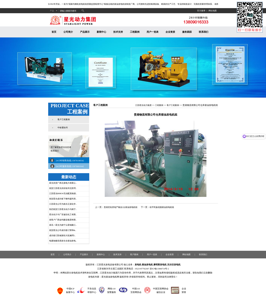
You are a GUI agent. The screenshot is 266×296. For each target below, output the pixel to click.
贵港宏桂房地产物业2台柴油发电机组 (120, 207)
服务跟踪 (187, 32)
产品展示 (85, 32)
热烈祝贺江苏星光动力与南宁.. (63, 209)
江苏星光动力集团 (143, 105)
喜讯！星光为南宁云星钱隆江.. (63, 225)
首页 (54, 32)
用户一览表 (152, 32)
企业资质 (170, 32)
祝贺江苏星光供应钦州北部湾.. (63, 188)
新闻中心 (101, 32)
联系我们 (203, 32)
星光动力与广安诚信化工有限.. (63, 214)
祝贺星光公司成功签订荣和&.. (62, 230)
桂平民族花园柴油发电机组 (162, 207)
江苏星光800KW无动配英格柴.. (63, 193)
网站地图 (212, 10)
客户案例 (134, 254)
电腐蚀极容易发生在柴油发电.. (63, 241)
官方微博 (201, 10)
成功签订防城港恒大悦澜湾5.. (62, 235)
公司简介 (68, 32)
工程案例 (134, 32)
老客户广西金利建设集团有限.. (63, 220)
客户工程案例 (64, 119)
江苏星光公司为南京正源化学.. (63, 204)
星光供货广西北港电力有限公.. (63, 183)
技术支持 (118, 32)
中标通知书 (63, 127)
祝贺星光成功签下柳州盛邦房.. (63, 199)
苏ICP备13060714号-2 (159, 269)
